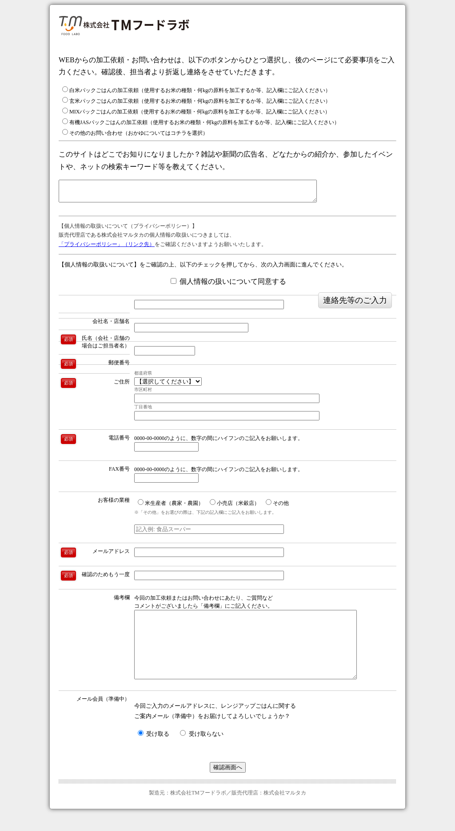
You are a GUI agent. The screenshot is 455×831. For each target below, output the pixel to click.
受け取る (153, 750)
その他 (277, 506)
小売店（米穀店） (234, 506)
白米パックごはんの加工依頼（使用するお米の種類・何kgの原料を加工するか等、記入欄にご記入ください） (196, 89)
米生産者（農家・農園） (171, 506)
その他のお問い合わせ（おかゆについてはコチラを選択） (135, 132)
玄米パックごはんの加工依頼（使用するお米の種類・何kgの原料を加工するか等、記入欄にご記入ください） (196, 100)
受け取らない (201, 750)
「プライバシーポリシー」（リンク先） (107, 248)
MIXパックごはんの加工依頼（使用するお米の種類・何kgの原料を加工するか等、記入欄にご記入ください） (196, 111)
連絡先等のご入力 (355, 304)
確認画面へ (227, 784)
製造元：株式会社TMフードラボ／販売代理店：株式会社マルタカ (227, 810)
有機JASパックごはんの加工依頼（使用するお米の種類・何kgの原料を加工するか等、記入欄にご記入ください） (200, 121)
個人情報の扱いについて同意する (228, 285)
